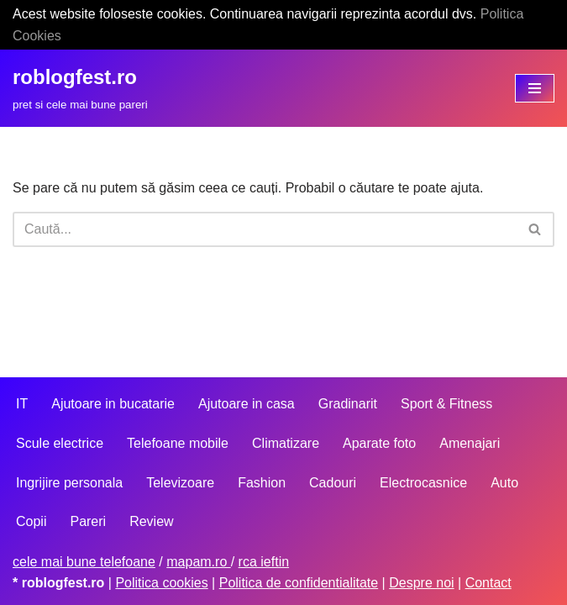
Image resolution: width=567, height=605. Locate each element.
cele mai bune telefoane (84, 562)
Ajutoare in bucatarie (113, 404)
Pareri (88, 521)
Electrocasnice (423, 483)
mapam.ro (198, 562)
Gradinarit (347, 404)
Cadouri (332, 483)
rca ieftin (264, 562)
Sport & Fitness (446, 404)
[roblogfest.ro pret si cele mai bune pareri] (80, 88)
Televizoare (180, 483)
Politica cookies (161, 583)
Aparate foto (379, 443)
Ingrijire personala (69, 483)
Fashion (262, 483)
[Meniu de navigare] (534, 88)
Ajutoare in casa (246, 404)
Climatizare (285, 443)
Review (151, 521)
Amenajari (469, 443)
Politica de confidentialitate (298, 583)
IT (22, 404)
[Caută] (265, 229)
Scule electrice (59, 443)
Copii (31, 521)
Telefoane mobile (177, 443)
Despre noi (421, 583)
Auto (504, 483)
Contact (488, 583)
